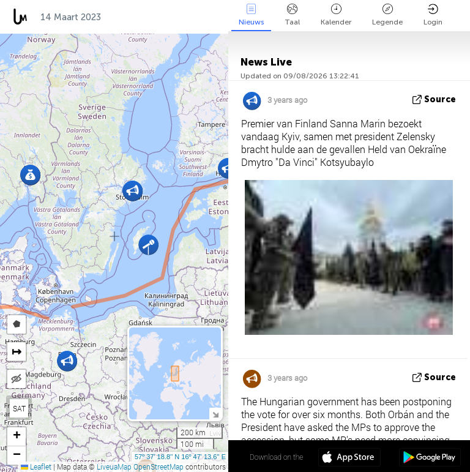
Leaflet (36, 466)
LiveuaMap (114, 466)
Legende (387, 15)
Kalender (336, 15)
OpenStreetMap (158, 466)
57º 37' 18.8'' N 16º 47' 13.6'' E (180, 456)
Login (432, 15)
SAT (19, 408)
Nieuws (251, 15)
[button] (148, 245)
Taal (292, 15)
